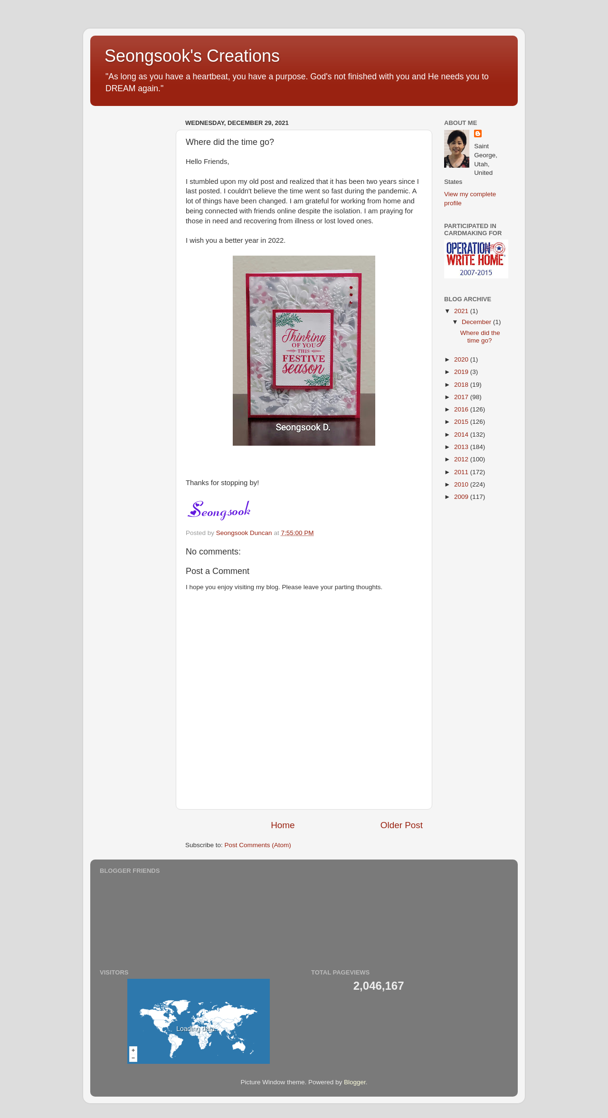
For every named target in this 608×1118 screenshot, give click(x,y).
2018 (462, 384)
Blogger (355, 1082)
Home (282, 825)
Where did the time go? (480, 336)
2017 (462, 397)
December (477, 321)
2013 (462, 446)
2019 (462, 371)
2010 (462, 484)
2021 (462, 311)
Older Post (401, 825)
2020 (462, 359)
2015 (462, 421)
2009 (462, 496)
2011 (462, 472)
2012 (462, 459)
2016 (462, 409)
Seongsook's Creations (192, 56)
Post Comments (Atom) (258, 845)
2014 (462, 434)
